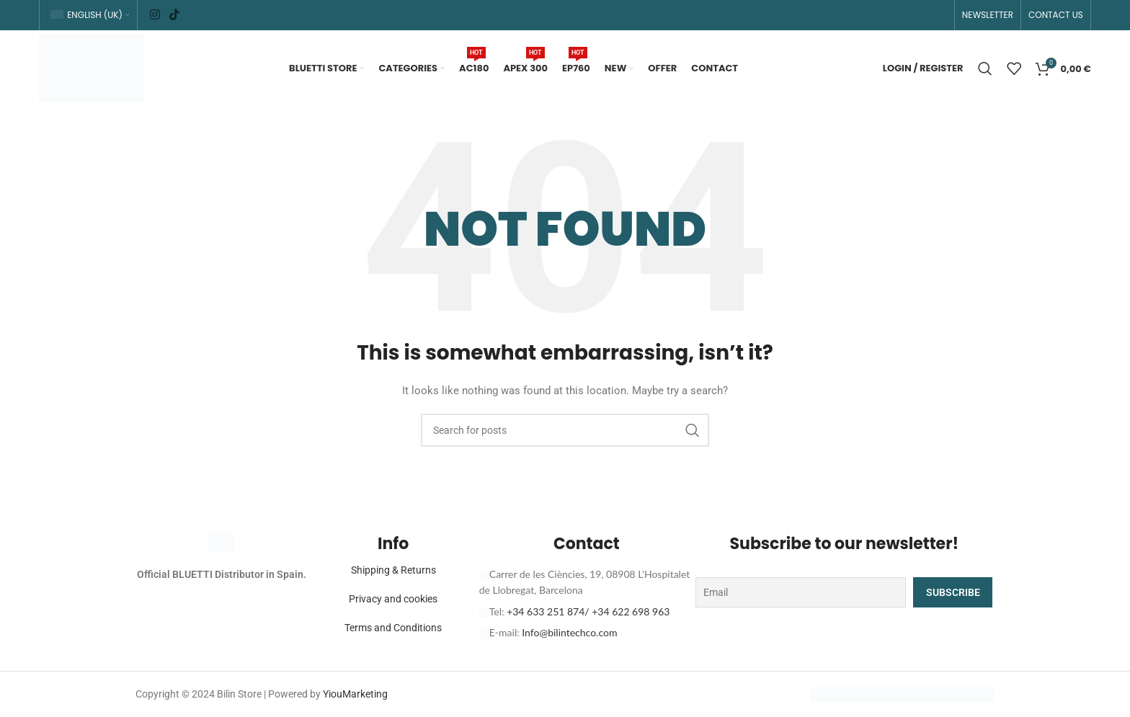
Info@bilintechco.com (569, 632)
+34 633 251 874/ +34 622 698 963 (588, 611)
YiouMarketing (355, 694)
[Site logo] (91, 67)
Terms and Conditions (393, 627)
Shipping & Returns (393, 570)
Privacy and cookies (393, 599)
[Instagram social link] (154, 15)
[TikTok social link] (174, 15)
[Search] (985, 68)
